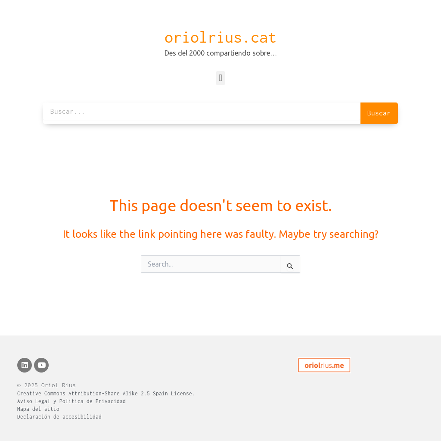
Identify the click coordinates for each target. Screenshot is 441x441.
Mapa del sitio (38, 409)
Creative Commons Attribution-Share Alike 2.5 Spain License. (106, 393)
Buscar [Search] (379, 113)
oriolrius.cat (220, 37)
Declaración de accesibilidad (59, 416)
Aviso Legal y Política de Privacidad (71, 401)
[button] (220, 78)
